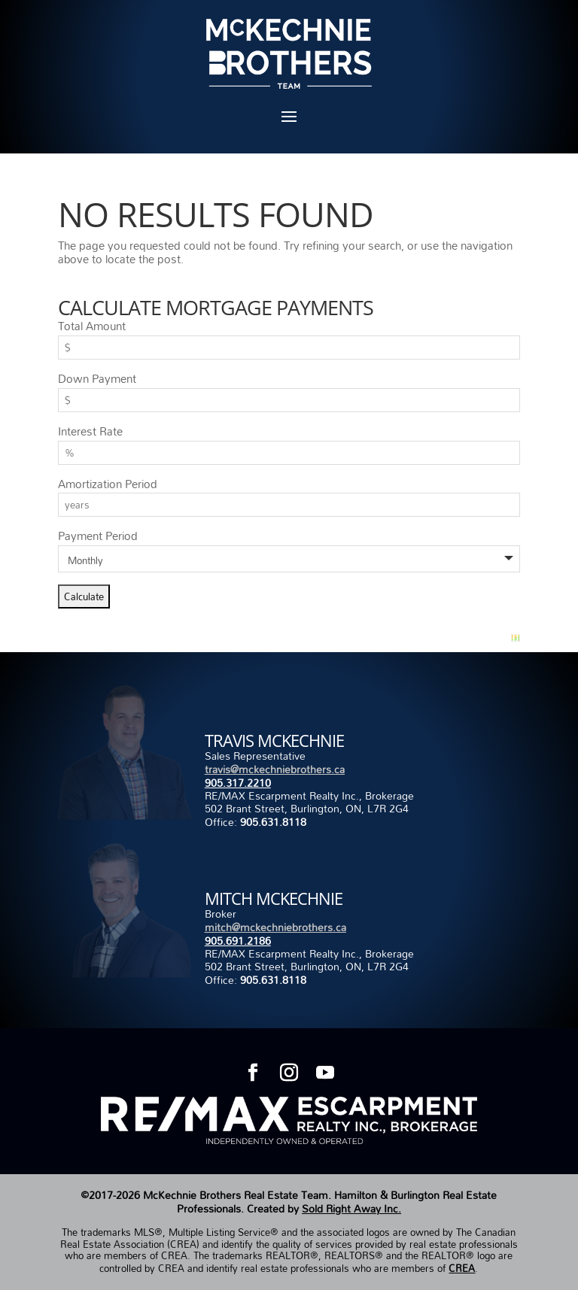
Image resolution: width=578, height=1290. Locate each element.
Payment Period (98, 535)
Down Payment (97, 378)
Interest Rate (90, 431)
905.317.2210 (238, 782)
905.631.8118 (273, 822)
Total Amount (92, 325)
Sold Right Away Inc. (351, 1208)
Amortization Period (107, 483)
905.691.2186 (238, 940)
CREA (462, 1268)
